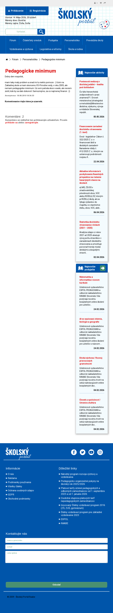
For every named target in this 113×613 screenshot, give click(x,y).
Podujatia (53, 40)
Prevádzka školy (94, 40)
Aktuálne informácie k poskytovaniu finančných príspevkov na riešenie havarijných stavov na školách (91, 177)
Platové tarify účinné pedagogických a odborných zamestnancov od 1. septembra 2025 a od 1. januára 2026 (83, 491)
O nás (11, 474)
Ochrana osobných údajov (21, 490)
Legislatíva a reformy (50, 49)
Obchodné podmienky (19, 498)
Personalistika (71, 40)
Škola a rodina (75, 49)
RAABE (64, 523)
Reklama (12, 478)
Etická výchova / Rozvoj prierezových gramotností (90, 361)
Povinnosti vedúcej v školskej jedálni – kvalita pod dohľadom (91, 84)
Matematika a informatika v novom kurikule (89, 280)
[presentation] (27, 570)
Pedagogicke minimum (53, 59)
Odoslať (56, 584)
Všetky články (15, 486)
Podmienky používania (19, 482)
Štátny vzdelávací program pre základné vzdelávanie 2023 (81, 514)
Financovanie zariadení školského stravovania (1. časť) (90, 129)
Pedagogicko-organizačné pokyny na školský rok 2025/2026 (80, 482)
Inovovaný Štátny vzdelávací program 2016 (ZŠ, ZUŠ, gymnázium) (83, 506)
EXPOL (64, 519)
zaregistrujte (31, 122)
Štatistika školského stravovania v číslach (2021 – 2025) (89, 225)
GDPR (11, 494)
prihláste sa (11, 122)
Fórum (12, 40)
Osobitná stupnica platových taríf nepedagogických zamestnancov (78, 499)
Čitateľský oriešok (31, 40)
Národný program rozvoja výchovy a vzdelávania (79, 475)
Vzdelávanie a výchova (21, 49)
